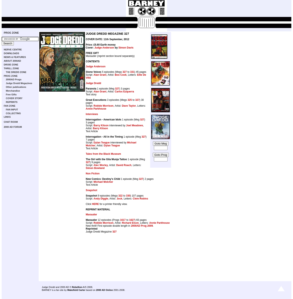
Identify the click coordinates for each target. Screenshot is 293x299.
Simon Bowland (95, 168)
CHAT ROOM (11, 122)
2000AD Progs (14, 79)
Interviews (92, 114)
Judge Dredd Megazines (19, 83)
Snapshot (91, 190)
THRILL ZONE (11, 68)
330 (128, 195)
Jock (119, 198)
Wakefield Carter (76, 290)
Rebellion (77, 287)
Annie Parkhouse (96, 108)
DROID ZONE (11, 64)
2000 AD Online (104, 290)
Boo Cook (121, 74)
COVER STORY (14, 98)
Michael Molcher (103, 181)
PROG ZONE (11, 32)
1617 (123, 219)
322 (120, 195)
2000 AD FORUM (13, 127)
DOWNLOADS (11, 53)
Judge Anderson (104, 47)
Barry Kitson (101, 125)
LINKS (7, 117)
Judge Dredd (93, 83)
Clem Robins (140, 198)
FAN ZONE (9, 106)
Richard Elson (130, 222)
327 (125, 71)
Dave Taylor (129, 105)
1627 (132, 219)
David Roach (124, 165)
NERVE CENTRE (13, 49)
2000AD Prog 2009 (142, 225)
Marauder (91, 214)
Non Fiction (93, 173)
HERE (95, 204)
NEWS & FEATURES (15, 57)
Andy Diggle (100, 198)
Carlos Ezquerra (124, 91)
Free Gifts (11, 94)
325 (130, 99)
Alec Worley (100, 165)
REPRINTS (12, 102)
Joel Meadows (134, 125)
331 (132, 71)
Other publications (16, 87)
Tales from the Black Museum (103, 153)
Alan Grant (99, 74)
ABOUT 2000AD (12, 61)
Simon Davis (125, 47)
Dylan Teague (101, 142)
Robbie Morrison (103, 105)
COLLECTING (13, 113)
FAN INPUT (12, 109)
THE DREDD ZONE (16, 72)
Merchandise (13, 90)
